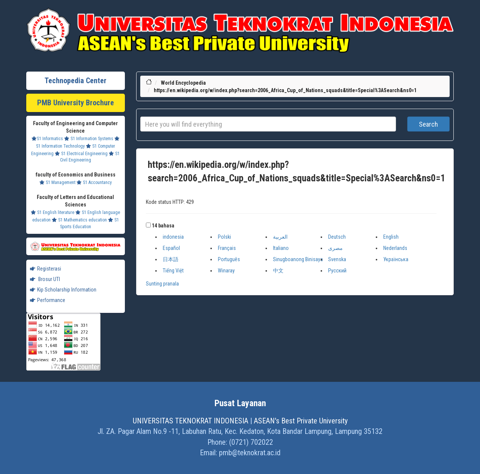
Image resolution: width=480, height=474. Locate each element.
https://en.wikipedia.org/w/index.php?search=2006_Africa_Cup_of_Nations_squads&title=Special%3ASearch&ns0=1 (285, 90)
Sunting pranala (162, 284)
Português (229, 259)
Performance (47, 300)
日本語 (170, 259)
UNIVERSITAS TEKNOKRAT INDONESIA (190, 420)
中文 (278, 271)
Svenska (337, 259)
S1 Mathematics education (79, 220)
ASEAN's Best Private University (301, 420)
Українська (395, 259)
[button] (148, 225)
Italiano (281, 248)
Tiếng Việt (173, 271)
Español (171, 248)
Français (227, 248)
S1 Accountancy (94, 182)
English (391, 237)
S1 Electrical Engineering (81, 153)
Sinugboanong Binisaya (298, 259)
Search (428, 124)
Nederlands (395, 248)
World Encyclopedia (183, 83)
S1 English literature (52, 212)
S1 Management (57, 182)
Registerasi (45, 269)
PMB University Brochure (75, 102)
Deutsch (337, 237)
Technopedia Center (75, 80)
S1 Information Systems (88, 138)
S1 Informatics (47, 138)
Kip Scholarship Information (63, 290)
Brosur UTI (45, 279)
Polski (224, 237)
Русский (337, 271)
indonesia (173, 237)
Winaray (226, 271)
